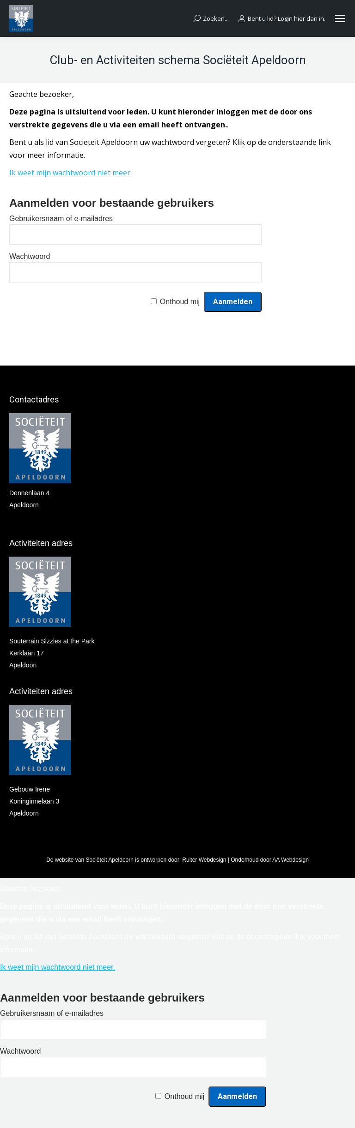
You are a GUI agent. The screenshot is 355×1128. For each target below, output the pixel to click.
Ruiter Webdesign (204, 860)
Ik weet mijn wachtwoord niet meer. (70, 173)
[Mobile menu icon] (340, 18)
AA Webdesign (290, 860)
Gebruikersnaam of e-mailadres (61, 218)
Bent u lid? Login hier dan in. (281, 19)
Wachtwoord (29, 256)
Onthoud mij (180, 302)
